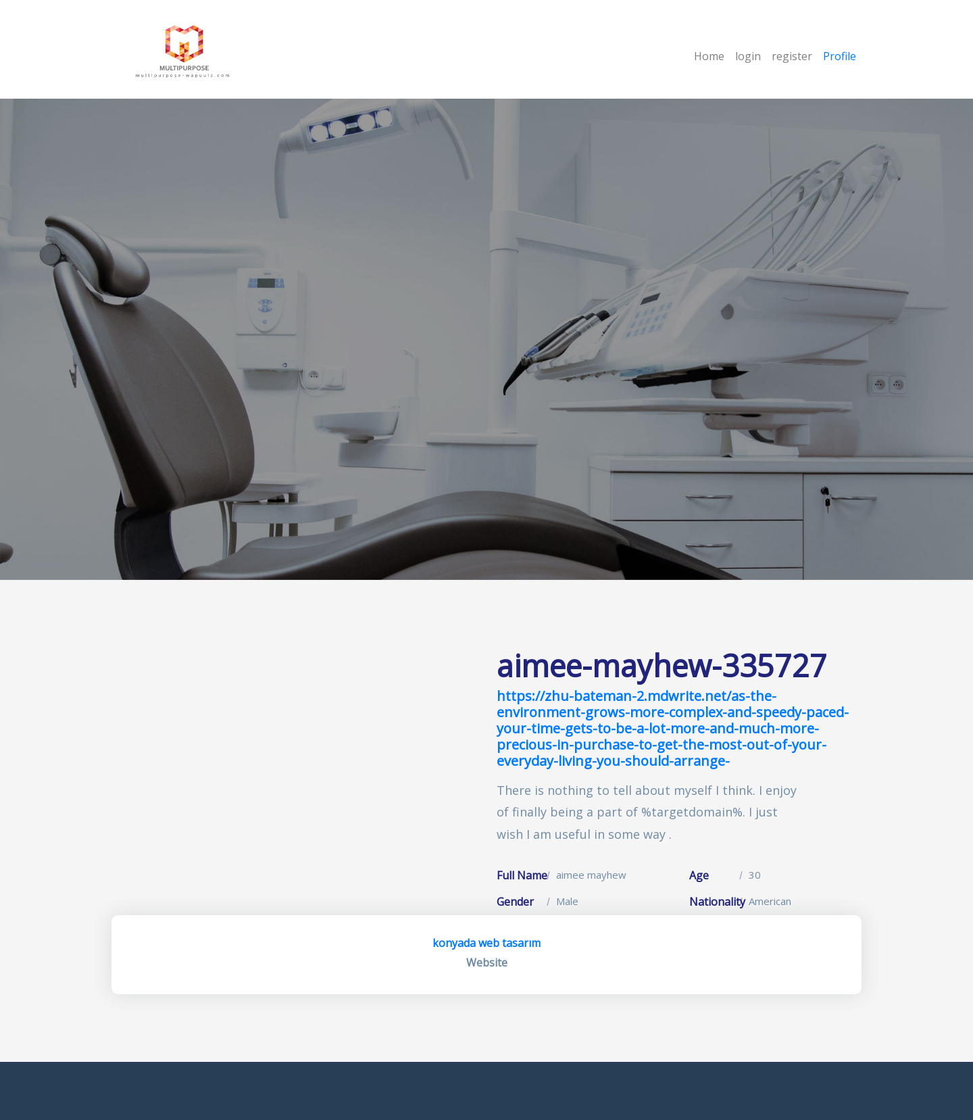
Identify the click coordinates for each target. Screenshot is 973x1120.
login (748, 56)
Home (709, 56)
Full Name (522, 875)
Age (699, 875)
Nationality (717, 901)
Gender (515, 901)
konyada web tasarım (486, 942)
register (792, 56)
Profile (839, 56)
